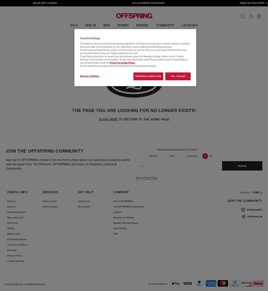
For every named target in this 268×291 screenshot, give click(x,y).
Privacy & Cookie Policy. (122, 63)
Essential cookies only (148, 76)
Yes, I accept (178, 76)
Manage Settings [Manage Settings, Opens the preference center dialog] (89, 76)
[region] (135, 57)
